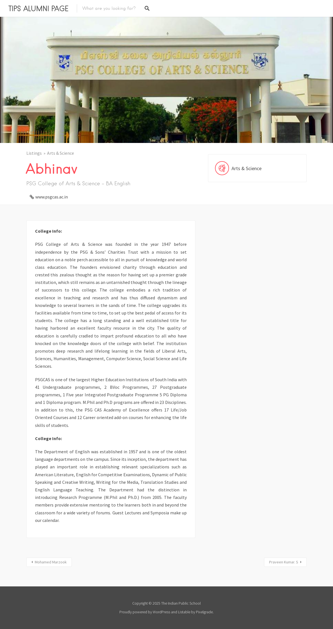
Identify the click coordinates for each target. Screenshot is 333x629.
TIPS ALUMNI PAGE (38, 8)
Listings (34, 153)
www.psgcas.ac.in (51, 197)
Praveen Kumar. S (283, 562)
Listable (184, 611)
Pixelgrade (204, 611)
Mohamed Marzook (51, 562)
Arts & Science (60, 153)
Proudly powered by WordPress (144, 611)
